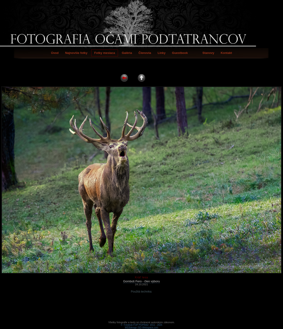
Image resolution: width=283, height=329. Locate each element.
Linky (161, 53)
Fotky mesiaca (104, 53)
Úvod (55, 53)
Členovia (144, 53)
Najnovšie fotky (76, 53)
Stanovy (208, 53)
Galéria (127, 53)
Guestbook (180, 53)
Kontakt (226, 53)
